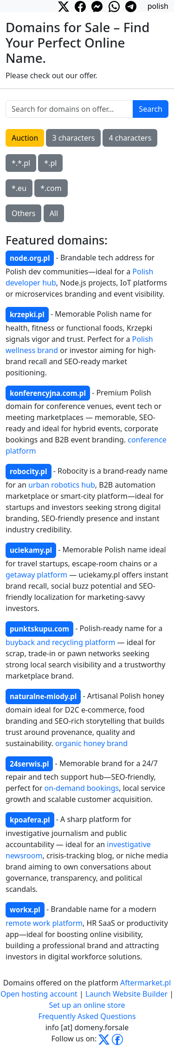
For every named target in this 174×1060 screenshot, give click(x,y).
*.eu (19, 188)
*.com (50, 188)
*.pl (50, 163)
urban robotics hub (61, 485)
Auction (25, 138)
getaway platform (36, 575)
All (54, 213)
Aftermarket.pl (145, 983)
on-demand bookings (82, 788)
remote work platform (44, 923)
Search (150, 109)
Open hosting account (38, 994)
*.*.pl (21, 163)
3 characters (73, 138)
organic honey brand (91, 743)
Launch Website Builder (126, 994)
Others (23, 213)
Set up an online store (87, 1005)
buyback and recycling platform (60, 642)
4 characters (130, 138)
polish (158, 6)
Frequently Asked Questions (86, 1016)
